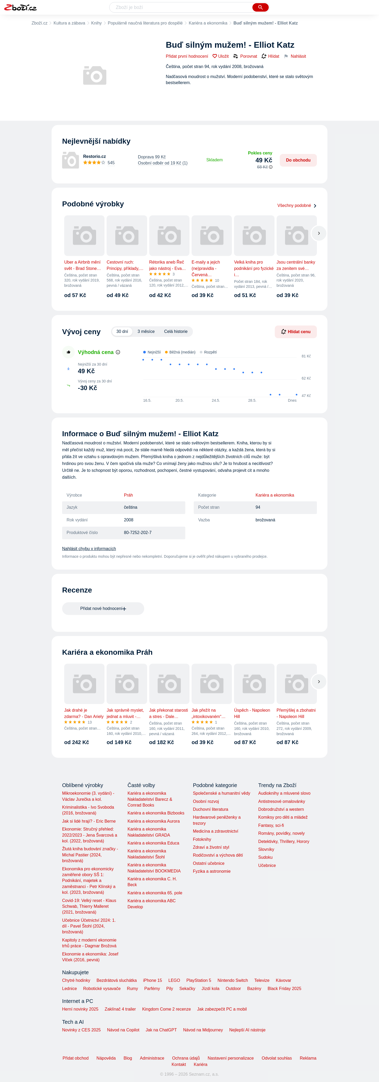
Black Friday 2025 (284, 988)
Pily (169, 988)
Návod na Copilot (123, 1030)
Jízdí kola (211, 988)
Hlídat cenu (296, 331)
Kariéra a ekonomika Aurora (153, 821)
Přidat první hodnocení (187, 56)
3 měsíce (146, 331)
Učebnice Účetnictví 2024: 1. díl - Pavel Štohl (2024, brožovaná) (89, 926)
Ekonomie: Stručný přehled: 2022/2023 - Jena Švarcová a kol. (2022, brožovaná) (89, 835)
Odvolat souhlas (277, 1058)
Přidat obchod (76, 1058)
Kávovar (283, 980)
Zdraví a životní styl (211, 847)
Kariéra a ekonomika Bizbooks (155, 813)
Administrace (152, 1058)
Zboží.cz (39, 23)
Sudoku (265, 857)
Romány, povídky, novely (281, 833)
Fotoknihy (202, 839)
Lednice (69, 988)
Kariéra (200, 1064)
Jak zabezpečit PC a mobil (222, 1009)
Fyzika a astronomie (212, 871)
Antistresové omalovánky (281, 801)
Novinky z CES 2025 (81, 1030)
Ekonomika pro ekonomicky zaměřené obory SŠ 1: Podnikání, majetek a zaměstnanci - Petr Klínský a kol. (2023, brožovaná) (89, 881)
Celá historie (176, 331)
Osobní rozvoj (206, 801)
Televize (262, 980)
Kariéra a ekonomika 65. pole (154, 893)
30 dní (122, 331)
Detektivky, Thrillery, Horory (283, 841)
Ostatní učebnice (209, 863)
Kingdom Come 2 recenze (166, 1009)
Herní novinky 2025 (80, 1009)
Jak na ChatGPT (161, 1030)
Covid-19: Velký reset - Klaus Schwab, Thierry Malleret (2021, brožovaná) (89, 906)
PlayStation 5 (198, 980)
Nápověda (106, 1058)
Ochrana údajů (186, 1058)
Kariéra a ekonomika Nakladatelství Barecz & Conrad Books (149, 799)
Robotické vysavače (102, 988)
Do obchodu (298, 160)
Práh (128, 495)
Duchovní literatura (210, 809)
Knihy (96, 23)
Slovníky (266, 849)
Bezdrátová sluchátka (117, 980)
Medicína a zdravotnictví (215, 831)
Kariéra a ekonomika (208, 23)
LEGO (174, 980)
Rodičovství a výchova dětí (218, 855)
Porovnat (245, 56)
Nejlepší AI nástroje (247, 1030)
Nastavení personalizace (231, 1058)
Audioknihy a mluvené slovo (284, 793)
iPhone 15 (152, 980)
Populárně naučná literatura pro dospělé (145, 23)
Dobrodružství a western (281, 809)
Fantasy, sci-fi (271, 825)
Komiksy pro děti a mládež (283, 817)
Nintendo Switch (233, 980)
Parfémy (152, 988)
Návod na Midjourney (203, 1030)
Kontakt (179, 1064)
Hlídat (270, 56)
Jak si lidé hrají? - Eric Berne (89, 821)
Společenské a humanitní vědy (221, 793)
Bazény (254, 988)
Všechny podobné (297, 205)
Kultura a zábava (69, 23)
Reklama (308, 1058)
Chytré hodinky (76, 980)
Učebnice (267, 865)
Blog (128, 1058)
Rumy (132, 988)
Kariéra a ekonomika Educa (153, 843)
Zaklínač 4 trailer (120, 1009)
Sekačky (187, 988)
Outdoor (233, 988)
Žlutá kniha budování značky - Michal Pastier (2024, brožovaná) (90, 855)
